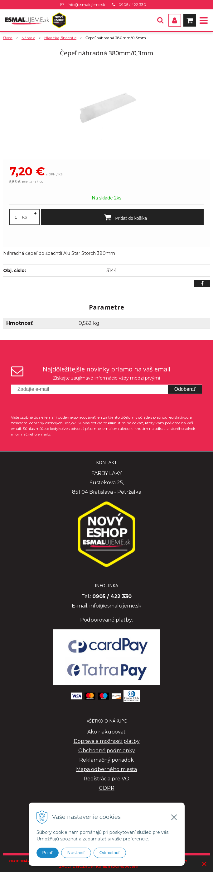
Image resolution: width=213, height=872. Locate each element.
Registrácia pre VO (106, 779)
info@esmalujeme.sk (86, 4)
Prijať (47, 852)
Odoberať (185, 389)
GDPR (106, 788)
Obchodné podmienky (106, 751)
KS (24, 217)
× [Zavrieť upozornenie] (204, 864)
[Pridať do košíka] (122, 217)
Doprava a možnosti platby (107, 741)
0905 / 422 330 (132, 4)
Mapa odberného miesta (106, 769)
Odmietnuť (109, 852)
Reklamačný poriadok (106, 760)
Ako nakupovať (106, 732)
